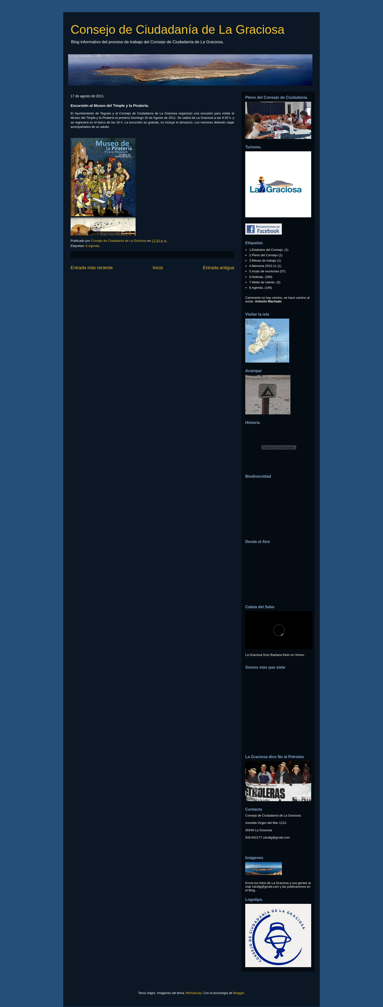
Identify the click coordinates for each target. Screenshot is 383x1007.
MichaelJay (194, 993)
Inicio (158, 267)
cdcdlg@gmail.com (276, 837)
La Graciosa (253, 655)
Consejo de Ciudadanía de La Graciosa (178, 29)
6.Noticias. (256, 277)
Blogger (238, 993)
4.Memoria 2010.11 (263, 266)
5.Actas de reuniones (264, 271)
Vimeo (299, 655)
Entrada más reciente (92, 267)
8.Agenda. (92, 246)
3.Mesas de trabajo (262, 260)
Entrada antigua (218, 267)
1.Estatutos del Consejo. (266, 250)
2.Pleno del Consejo (263, 255)
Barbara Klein (280, 655)
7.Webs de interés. (262, 282)
